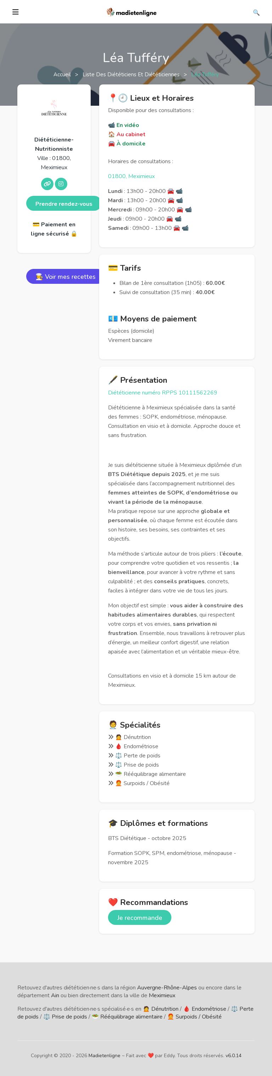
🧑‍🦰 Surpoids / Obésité (194, 1017)
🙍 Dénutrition (160, 1009)
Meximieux (162, 995)
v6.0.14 (234, 1055)
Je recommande (139, 918)
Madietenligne (104, 1055)
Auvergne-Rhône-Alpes (167, 988)
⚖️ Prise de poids (65, 1017)
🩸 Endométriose (204, 1009)
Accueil (62, 74)
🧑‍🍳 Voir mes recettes (65, 276)
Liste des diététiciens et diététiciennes (132, 74)
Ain (55, 995)
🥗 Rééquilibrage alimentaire (127, 1017)
